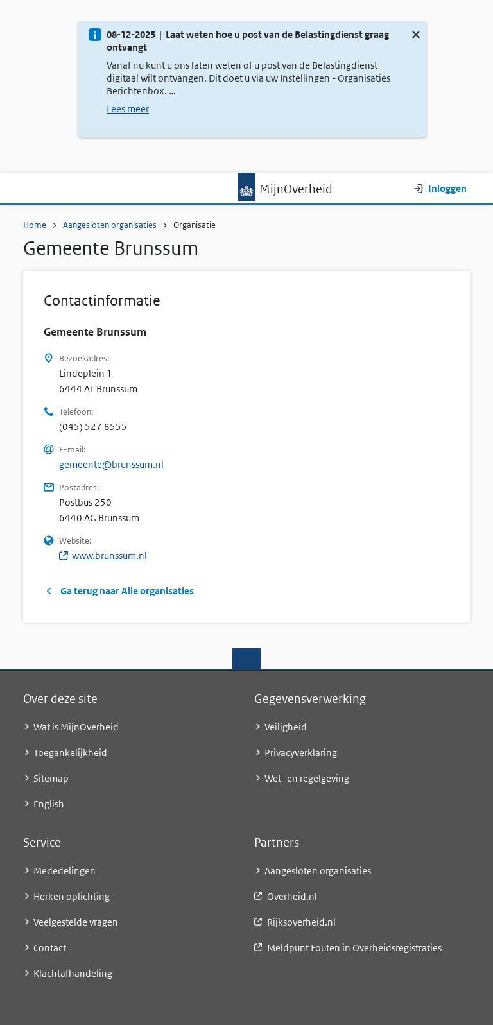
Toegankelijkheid (70, 752)
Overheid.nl (292, 896)
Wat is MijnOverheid (76, 727)
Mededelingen (64, 871)
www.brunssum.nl (103, 555)
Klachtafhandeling (72, 973)
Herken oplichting (71, 896)
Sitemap (51, 778)
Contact (49, 948)
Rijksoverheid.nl (301, 922)
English (48, 804)
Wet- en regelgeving (306, 778)
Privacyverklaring (300, 752)
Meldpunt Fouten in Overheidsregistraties (354, 948)
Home (34, 225)
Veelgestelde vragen (75, 922)
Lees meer (128, 109)
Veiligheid (285, 727)
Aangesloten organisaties (110, 225)
